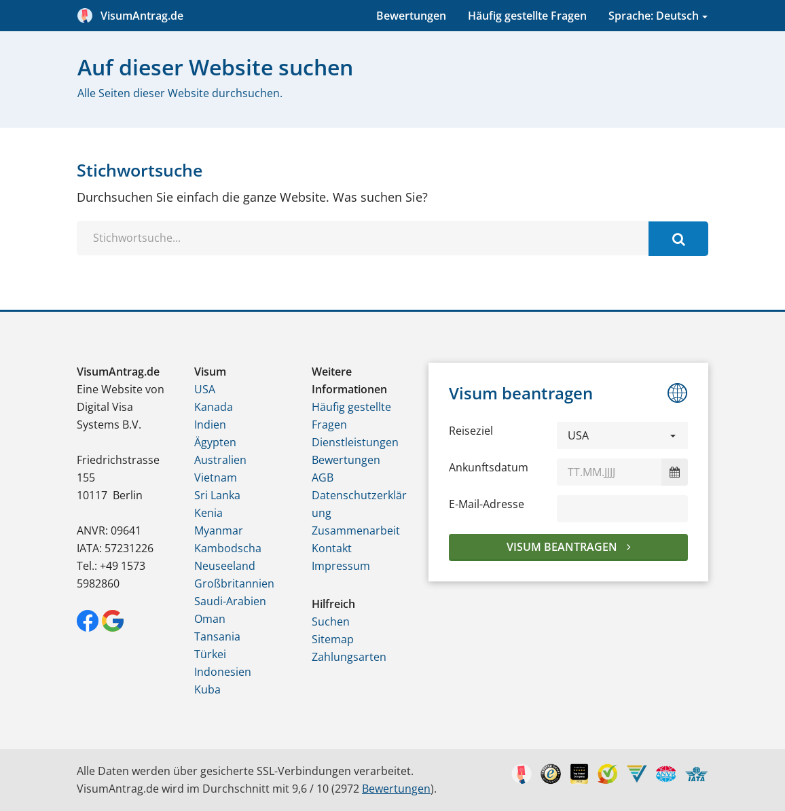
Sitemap (333, 639)
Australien (220, 459)
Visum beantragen (563, 546)
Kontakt (332, 548)
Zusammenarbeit (356, 530)
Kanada (213, 406)
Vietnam (215, 477)
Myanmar (218, 530)
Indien (210, 424)
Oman (209, 618)
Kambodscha (227, 548)
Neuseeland (224, 565)
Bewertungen (411, 15)
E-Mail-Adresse (486, 504)
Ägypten (215, 442)
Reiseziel (471, 430)
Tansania (217, 636)
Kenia (208, 512)
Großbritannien (234, 583)
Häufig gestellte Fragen (527, 15)
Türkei (210, 654)
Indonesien (222, 671)
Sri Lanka (217, 495)
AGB (322, 477)
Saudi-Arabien (230, 601)
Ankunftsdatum (488, 467)
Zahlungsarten (349, 656)
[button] (622, 435)
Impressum (341, 565)
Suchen (331, 621)
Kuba (207, 689)
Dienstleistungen (355, 442)
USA (204, 389)
